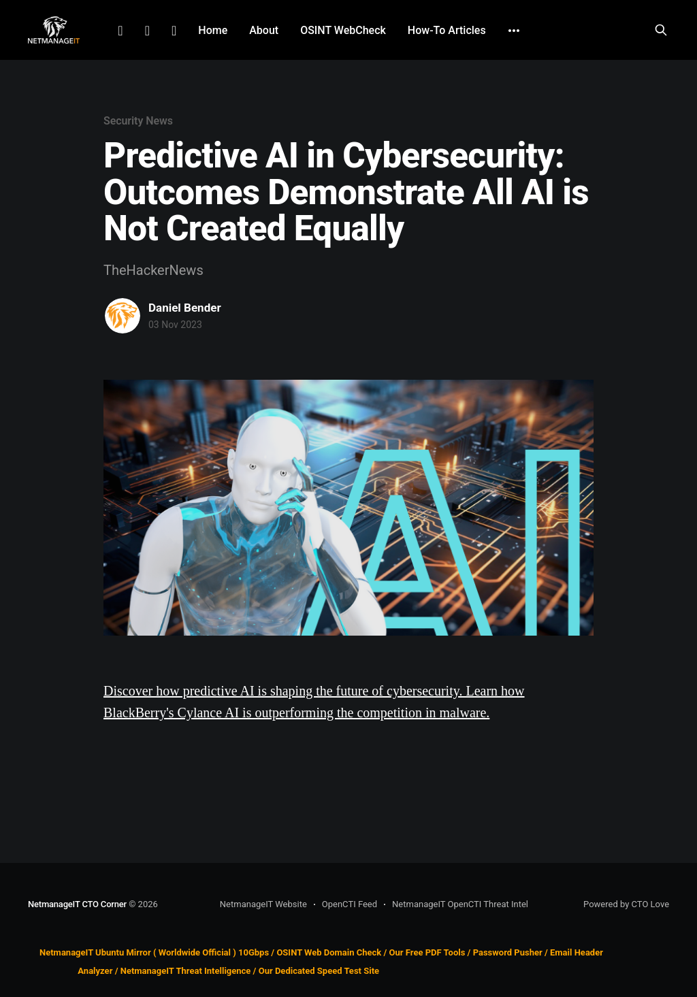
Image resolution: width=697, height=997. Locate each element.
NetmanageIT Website (263, 904)
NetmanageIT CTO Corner (77, 904)
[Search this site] (661, 30)
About (263, 30)
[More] (514, 30)
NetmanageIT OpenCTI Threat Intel (460, 904)
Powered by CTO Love (626, 904)
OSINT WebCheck (343, 30)
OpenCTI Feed (349, 904)
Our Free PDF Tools (427, 952)
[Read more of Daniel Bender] (122, 316)
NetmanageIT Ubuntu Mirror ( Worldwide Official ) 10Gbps (154, 952)
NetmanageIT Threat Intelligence (185, 971)
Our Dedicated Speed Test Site (319, 971)
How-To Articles (447, 30)
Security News (138, 120)
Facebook (147, 30)
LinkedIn (120, 30)
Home (212, 30)
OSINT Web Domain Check (328, 952)
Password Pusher (507, 952)
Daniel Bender (184, 307)
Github (174, 30)
